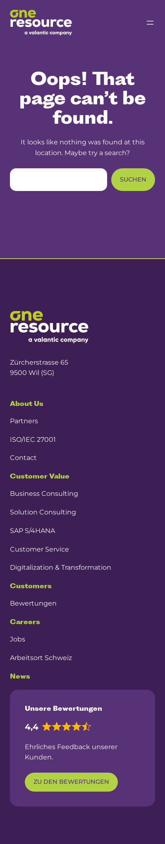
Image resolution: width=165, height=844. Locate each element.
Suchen (133, 179)
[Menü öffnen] (150, 23)
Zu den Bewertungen (71, 781)
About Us (26, 403)
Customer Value (39, 476)
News (20, 676)
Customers (31, 586)
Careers (25, 622)
